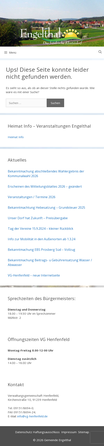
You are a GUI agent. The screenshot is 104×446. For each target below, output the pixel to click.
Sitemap (83, 432)
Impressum (69, 432)
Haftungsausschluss (46, 432)
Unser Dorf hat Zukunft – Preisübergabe (38, 218)
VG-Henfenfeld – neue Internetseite (34, 275)
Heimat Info (16, 137)
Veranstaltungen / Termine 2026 (31, 197)
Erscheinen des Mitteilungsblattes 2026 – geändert (45, 186)
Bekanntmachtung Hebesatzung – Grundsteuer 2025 (46, 207)
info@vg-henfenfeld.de (32, 416)
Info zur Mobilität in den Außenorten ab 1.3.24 (41, 239)
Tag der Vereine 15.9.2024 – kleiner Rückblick (40, 228)
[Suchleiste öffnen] (100, 52)
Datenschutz (23, 432)
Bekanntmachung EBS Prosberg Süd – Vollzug (41, 249)
